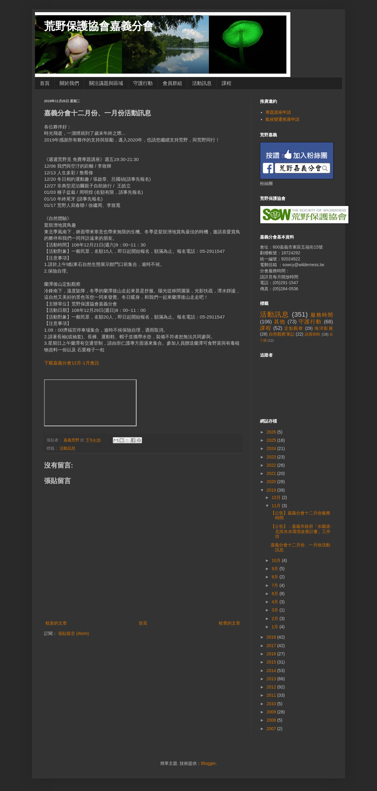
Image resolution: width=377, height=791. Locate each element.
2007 (272, 728)
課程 (226, 83)
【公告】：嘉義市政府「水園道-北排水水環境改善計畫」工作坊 (301, 531)
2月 (275, 618)
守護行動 (143, 83)
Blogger (208, 763)
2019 (272, 490)
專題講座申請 (278, 112)
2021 (272, 473)
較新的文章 (56, 623)
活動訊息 (202, 83)
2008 (272, 720)
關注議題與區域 (106, 83)
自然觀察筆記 (282, 334)
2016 (272, 653)
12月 (277, 497)
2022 (272, 465)
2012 (272, 687)
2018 (272, 637)
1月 (275, 626)
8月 (275, 576)
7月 (275, 585)
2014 (272, 670)
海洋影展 (323, 328)
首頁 (45, 83)
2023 (272, 457)
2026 (272, 432)
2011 (272, 695)
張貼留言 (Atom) (73, 633)
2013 (272, 678)
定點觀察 (293, 328)
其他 (279, 322)
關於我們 (69, 83)
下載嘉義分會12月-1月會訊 (71, 362)
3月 (275, 610)
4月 (275, 601)
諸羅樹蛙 (313, 334)
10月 (277, 560)
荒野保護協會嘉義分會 (99, 26)
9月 (275, 568)
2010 (272, 703)
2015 (272, 662)
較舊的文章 (229, 623)
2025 (272, 440)
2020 (272, 481)
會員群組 (172, 83)
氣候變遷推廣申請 (282, 119)
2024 (272, 448)
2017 (272, 645)
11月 (277, 505)
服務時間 (321, 315)
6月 (275, 593)
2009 (272, 711)
